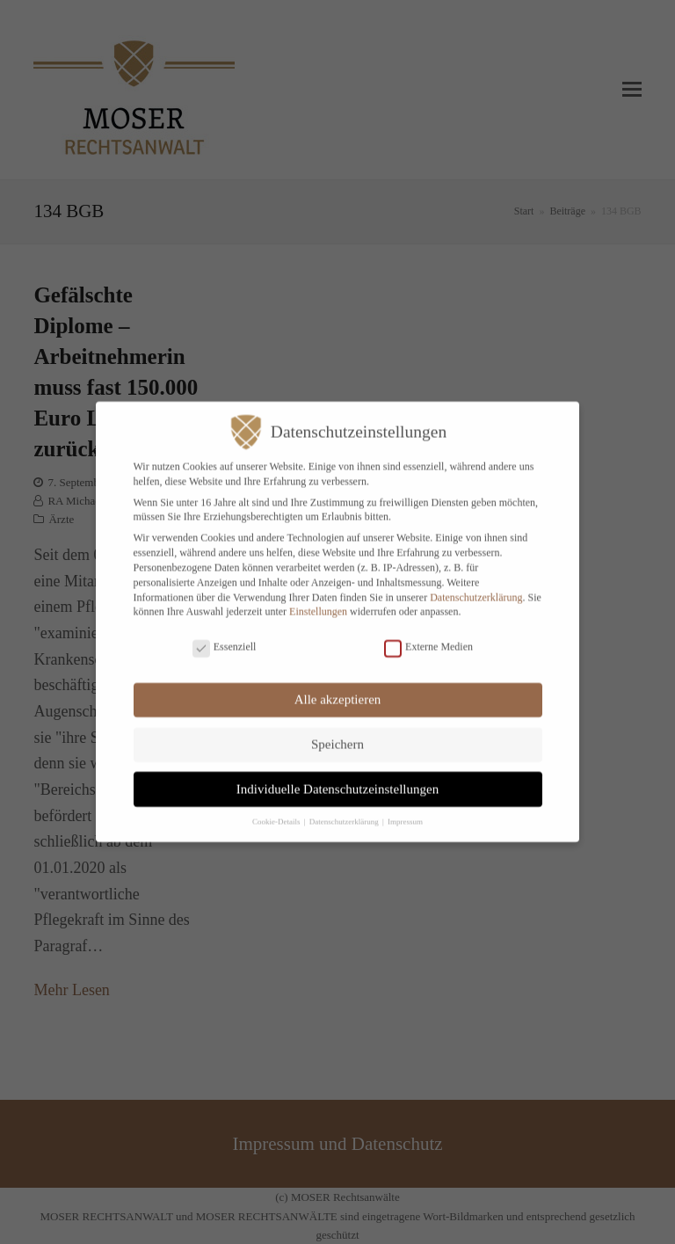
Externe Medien (428, 636)
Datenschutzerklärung (476, 586)
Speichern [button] (337, 734)
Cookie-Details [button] (277, 811)
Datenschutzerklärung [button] (345, 811)
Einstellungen (318, 601)
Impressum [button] (405, 811)
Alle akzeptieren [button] (337, 689)
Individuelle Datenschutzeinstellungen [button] (337, 778)
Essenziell (224, 636)
